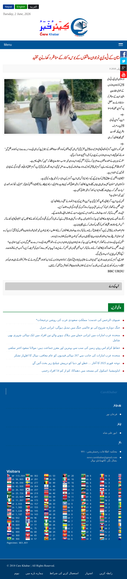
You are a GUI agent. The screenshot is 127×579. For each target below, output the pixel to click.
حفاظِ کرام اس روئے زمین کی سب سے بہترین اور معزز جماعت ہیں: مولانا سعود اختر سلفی (64, 347)
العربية (33, 6)
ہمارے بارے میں (35, 573)
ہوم (17, 573)
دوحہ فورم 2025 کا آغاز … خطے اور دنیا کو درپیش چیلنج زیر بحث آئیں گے (76, 363)
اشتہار (89, 573)
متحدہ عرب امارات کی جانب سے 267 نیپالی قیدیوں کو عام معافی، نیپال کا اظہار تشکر (67, 355)
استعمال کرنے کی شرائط (64, 573)
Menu (8, 44)
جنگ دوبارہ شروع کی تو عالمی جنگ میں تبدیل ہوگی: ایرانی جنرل (80, 327)
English (21, 6)
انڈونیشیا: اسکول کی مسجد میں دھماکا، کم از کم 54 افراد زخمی (81, 370)
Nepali (8, 6)
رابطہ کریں (106, 573)
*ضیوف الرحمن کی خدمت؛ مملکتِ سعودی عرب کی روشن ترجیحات (78, 320)
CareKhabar (109, 392)
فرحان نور (111, 414)
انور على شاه (110, 432)
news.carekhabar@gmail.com (102, 457)
